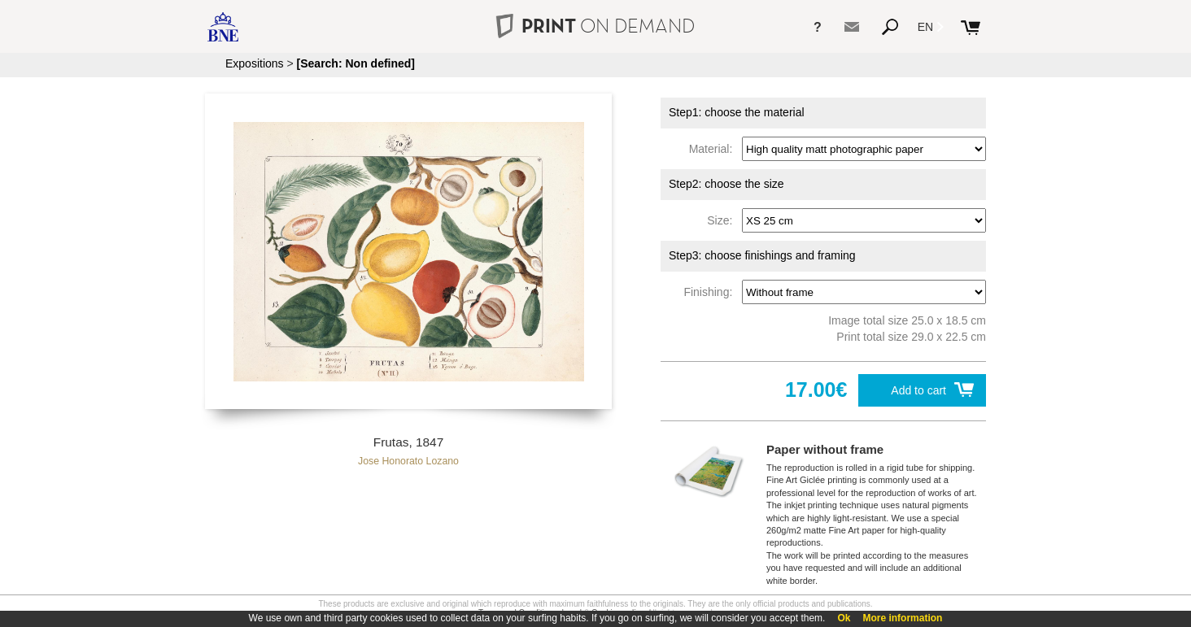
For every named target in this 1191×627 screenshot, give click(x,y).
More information (902, 618)
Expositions (254, 63)
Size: (723, 220)
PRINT (595, 25)
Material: (714, 148)
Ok (843, 618)
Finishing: (711, 291)
